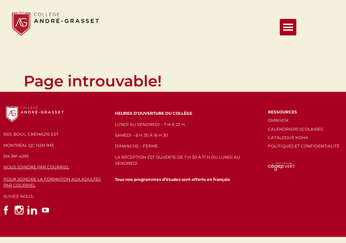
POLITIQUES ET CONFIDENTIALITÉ (304, 145)
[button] (288, 27)
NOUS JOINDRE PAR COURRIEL (36, 166)
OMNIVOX (278, 120)
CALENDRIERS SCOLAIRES (295, 129)
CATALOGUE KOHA (288, 137)
